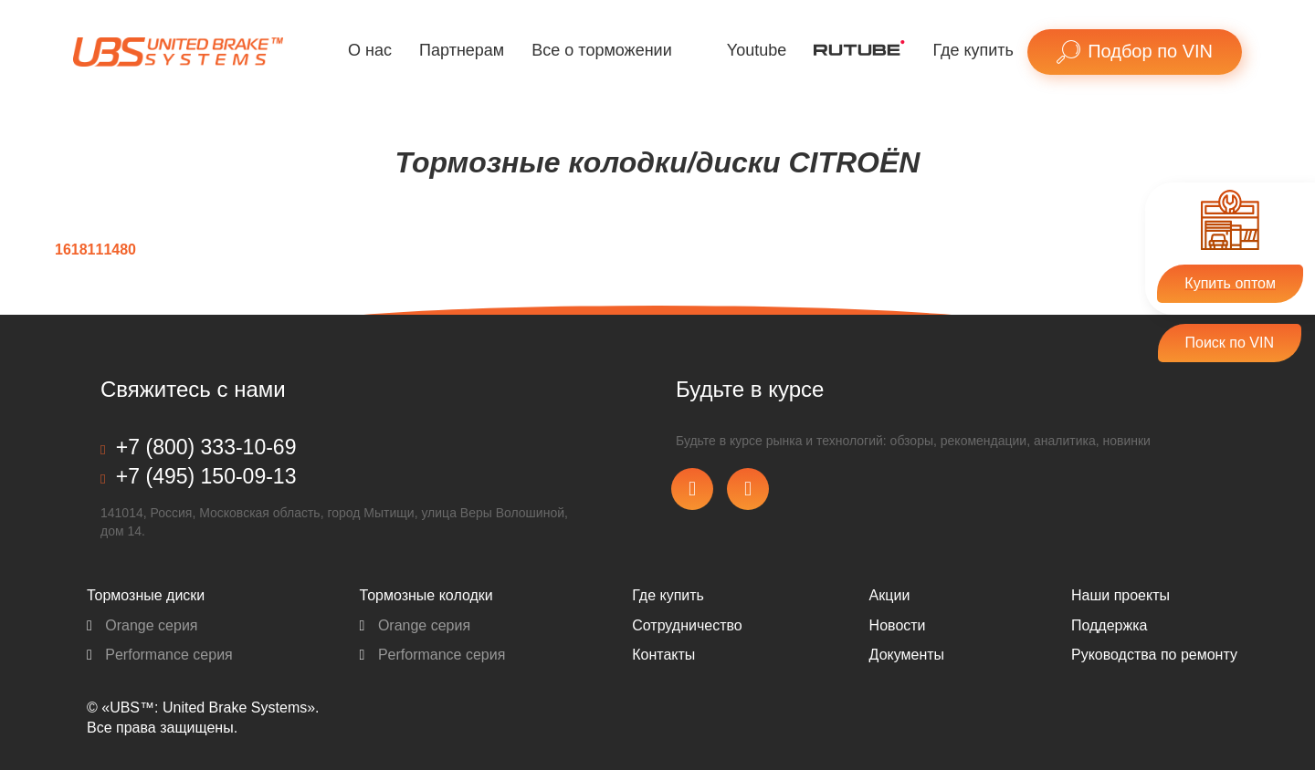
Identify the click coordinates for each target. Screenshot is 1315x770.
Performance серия (160, 654)
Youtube (756, 50)
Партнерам (461, 50)
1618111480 (95, 249)
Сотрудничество (687, 625)
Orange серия (142, 625)
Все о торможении (601, 50)
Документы (906, 654)
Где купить (973, 50)
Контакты (663, 654)
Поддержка (1109, 625)
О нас (370, 50)
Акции (889, 595)
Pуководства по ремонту (1154, 654)
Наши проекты (1120, 595)
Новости (897, 625)
